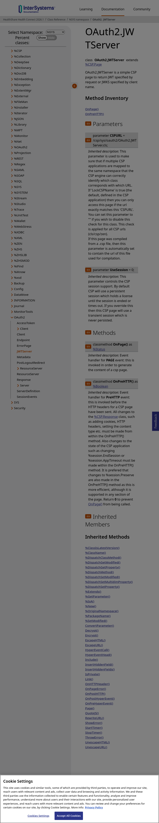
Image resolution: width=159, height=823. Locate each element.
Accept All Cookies (69, 818)
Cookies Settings (38, 818)
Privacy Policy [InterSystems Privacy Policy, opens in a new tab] (94, 810)
